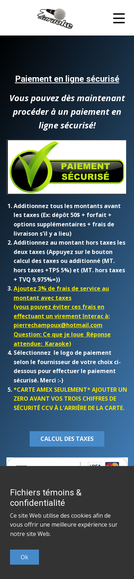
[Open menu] (119, 18)
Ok (24, 557)
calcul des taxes (67, 439)
